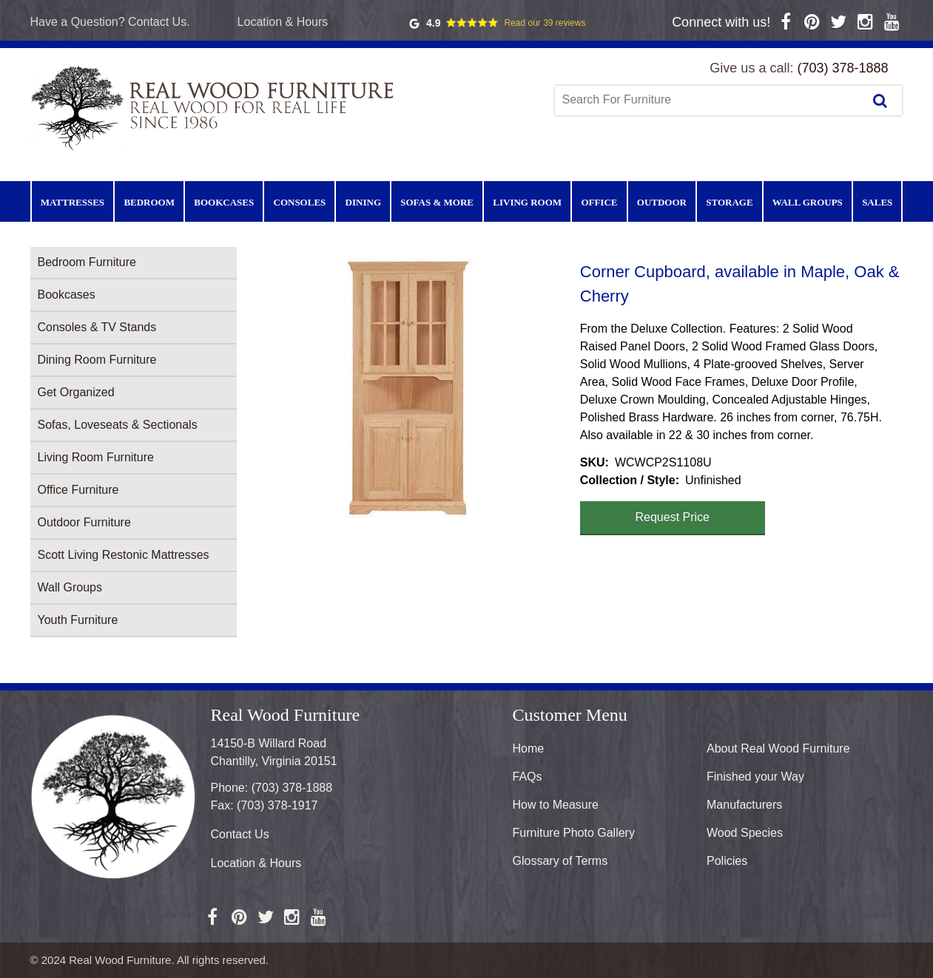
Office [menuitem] (599, 202)
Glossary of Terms (560, 861)
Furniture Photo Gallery (574, 832)
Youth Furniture (78, 620)
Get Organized (76, 392)
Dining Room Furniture (97, 359)
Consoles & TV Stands (97, 327)
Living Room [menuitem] (527, 202)
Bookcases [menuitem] (224, 202)
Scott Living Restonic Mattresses (123, 555)
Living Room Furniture (96, 457)
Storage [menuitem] (729, 202)
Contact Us (240, 834)
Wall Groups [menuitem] (807, 202)
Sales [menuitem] (877, 202)
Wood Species (745, 832)
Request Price (673, 517)
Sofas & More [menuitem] (437, 202)
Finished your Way (755, 776)
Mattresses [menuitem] (72, 202)
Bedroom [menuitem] (149, 202)
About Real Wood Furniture (778, 748)
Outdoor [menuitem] (662, 202)
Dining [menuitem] (363, 202)
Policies (727, 861)
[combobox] (710, 100)
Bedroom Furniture (87, 262)
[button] (408, 388)
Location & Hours (283, 22)
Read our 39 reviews (544, 23)
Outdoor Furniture (84, 522)
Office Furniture (78, 489)
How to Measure (556, 804)
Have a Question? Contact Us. (110, 22)
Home (529, 748)
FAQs (527, 776)
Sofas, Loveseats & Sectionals (118, 424)
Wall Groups (70, 587)
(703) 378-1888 (842, 68)
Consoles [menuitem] (300, 202)
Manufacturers (744, 804)
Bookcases (66, 294)
